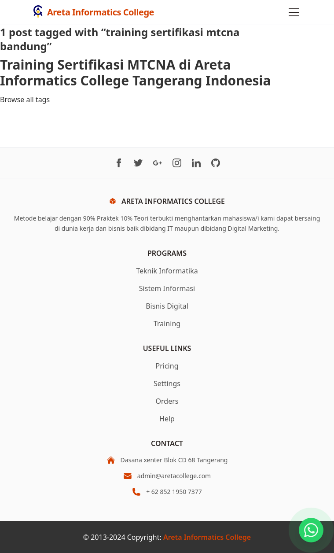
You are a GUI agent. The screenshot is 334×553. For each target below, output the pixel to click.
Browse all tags (25, 99)
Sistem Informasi (167, 288)
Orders (167, 401)
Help (167, 419)
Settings (167, 383)
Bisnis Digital (167, 306)
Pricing (167, 366)
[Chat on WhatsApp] (311, 530)
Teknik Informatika (167, 271)
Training (167, 323)
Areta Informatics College (207, 537)
